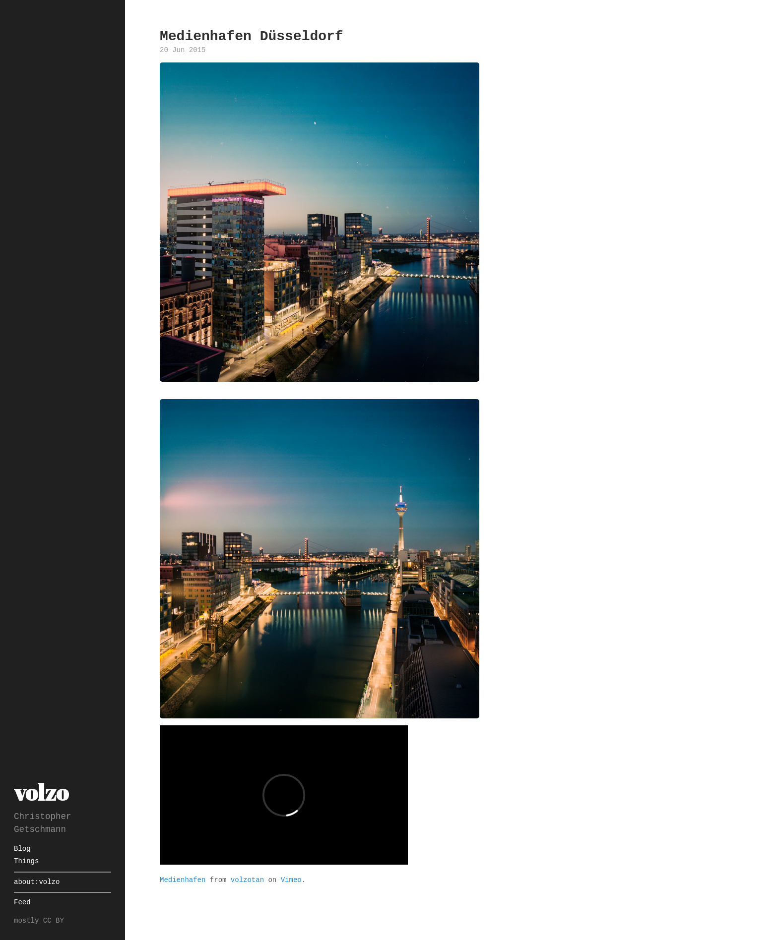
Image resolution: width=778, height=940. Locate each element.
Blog (22, 849)
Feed (22, 902)
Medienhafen (182, 879)
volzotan (247, 879)
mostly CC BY (39, 921)
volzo (41, 792)
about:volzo (37, 882)
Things (26, 861)
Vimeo (291, 879)
